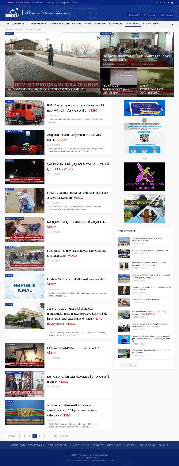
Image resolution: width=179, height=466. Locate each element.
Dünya (90, 23)
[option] (144, 136)
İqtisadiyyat (120, 23)
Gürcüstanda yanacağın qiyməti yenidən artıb (150, 250)
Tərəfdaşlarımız (52, 3)
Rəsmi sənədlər (60, 23)
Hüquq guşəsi (65, 3)
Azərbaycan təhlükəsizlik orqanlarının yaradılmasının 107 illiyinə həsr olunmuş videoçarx (72, 410)
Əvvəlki (11, 436)
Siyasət (78, 23)
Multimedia (137, 23)
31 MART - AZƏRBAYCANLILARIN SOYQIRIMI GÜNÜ (154, 89)
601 (55, 436)
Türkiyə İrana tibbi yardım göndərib (145, 299)
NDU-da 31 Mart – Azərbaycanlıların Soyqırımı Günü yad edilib (117, 89)
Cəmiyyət (103, 23)
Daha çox (153, 23)
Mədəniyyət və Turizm (14, 131)
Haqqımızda (37, 3)
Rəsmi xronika (39, 23)
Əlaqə (74, 3)
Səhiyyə (163, 445)
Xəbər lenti (20, 23)
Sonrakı (64, 436)
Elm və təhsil (106, 34)
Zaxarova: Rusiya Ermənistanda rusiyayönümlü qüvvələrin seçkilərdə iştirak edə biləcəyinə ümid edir (151, 338)
